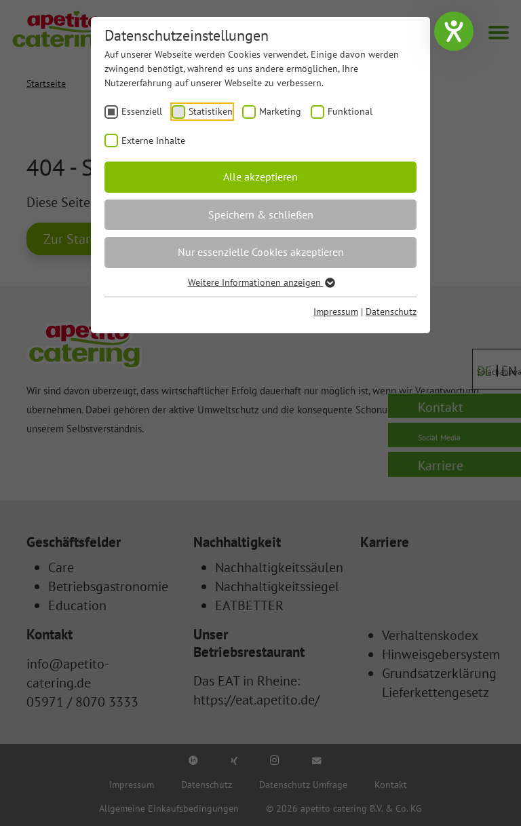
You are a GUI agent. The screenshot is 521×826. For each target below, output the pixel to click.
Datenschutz (391, 311)
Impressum (335, 311)
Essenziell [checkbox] (141, 111)
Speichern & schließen (260, 214)
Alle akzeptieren (260, 176)
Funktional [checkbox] (350, 111)
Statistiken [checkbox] (211, 111)
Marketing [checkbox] (280, 111)
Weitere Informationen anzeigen (261, 282)
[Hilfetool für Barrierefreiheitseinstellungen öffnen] (454, 31)
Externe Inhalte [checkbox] (153, 140)
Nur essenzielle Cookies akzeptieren (261, 252)
